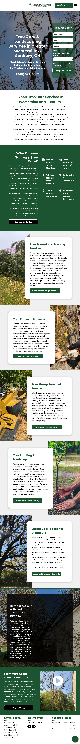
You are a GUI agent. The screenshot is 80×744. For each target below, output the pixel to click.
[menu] (75, 5)
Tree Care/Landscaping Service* (61, 53)
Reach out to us (40, 139)
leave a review (16, 653)
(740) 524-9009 (27, 74)
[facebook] (29, 727)
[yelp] (34, 727)
